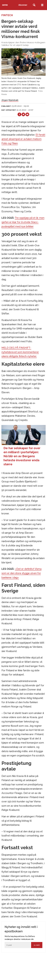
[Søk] (34, 5)
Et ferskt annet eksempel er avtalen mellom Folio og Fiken (23, 139)
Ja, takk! (37, 945)
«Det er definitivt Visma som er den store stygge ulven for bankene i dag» (21, 573)
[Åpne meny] (42, 5)
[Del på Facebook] (19, 114)
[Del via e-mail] (27, 114)
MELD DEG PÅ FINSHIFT (16, 347)
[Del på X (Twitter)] (23, 114)
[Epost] (18, 945)
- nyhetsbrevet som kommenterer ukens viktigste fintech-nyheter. (20, 352)
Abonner (22, 5)
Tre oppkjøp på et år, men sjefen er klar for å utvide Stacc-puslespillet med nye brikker (23, 222)
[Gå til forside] (5, 5)
